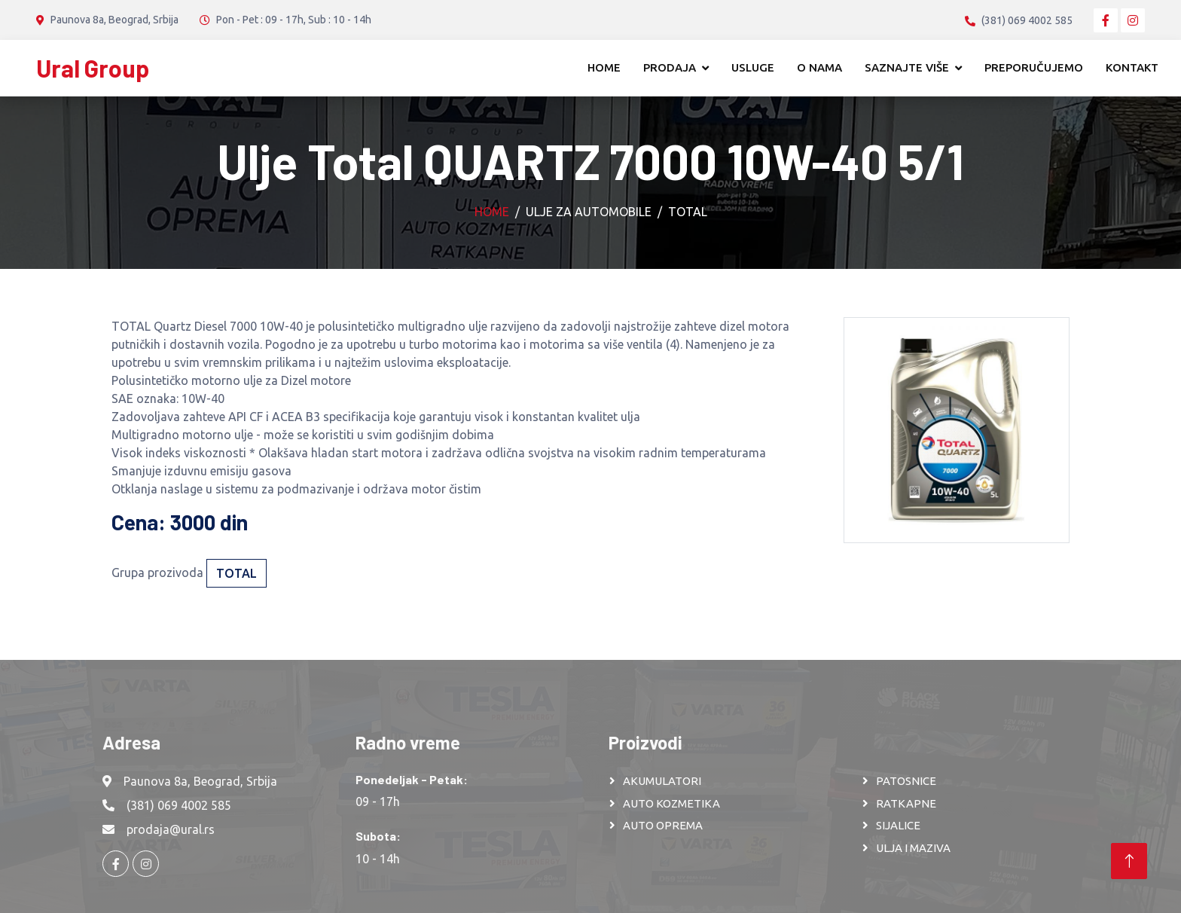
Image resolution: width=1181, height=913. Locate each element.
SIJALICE (898, 825)
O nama (819, 67)
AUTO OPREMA (663, 825)
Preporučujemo (1033, 67)
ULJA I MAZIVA (913, 847)
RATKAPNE (906, 803)
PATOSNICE (906, 780)
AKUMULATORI (662, 780)
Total (687, 211)
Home (604, 67)
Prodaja (669, 67)
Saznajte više (907, 67)
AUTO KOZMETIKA (671, 803)
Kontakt (1132, 67)
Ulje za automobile (589, 211)
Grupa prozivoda (157, 572)
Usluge (752, 67)
